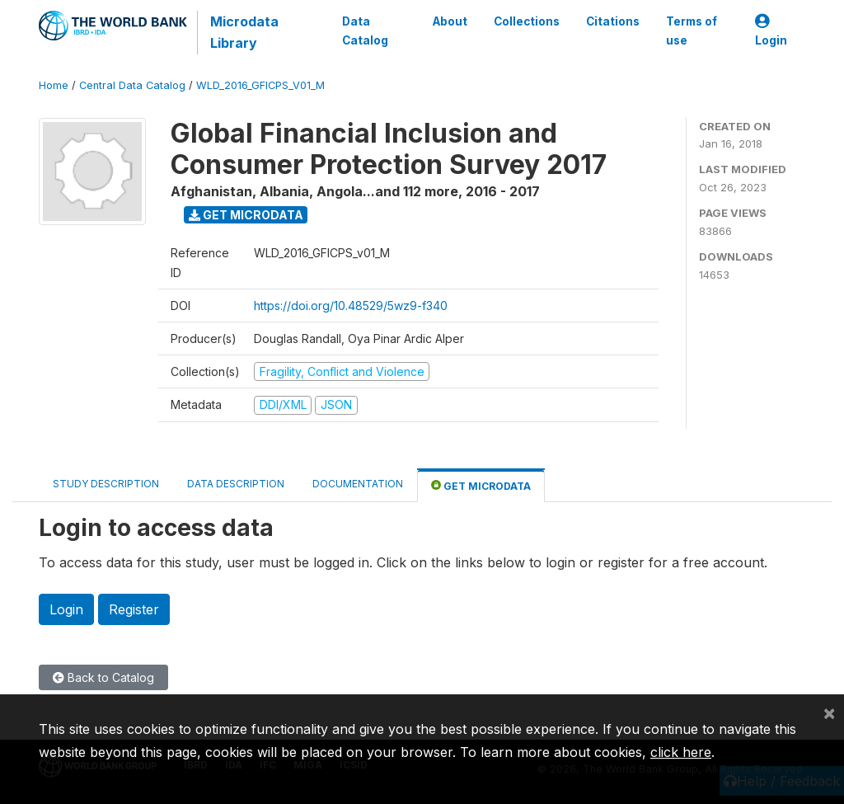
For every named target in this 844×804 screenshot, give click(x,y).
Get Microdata (246, 215)
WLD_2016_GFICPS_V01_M (260, 85)
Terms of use (691, 30)
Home (53, 85)
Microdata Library (244, 32)
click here (680, 752)
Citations (613, 21)
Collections (527, 21)
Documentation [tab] (357, 483)
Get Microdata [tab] (481, 485)
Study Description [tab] (106, 483)
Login (771, 31)
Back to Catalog (103, 677)
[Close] (829, 712)
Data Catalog (365, 30)
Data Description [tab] (235, 483)
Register (134, 609)
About (450, 21)
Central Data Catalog (132, 85)
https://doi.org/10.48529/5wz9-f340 (351, 306)
